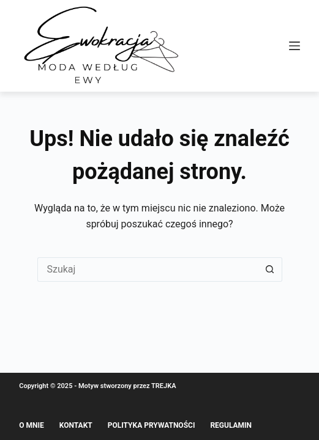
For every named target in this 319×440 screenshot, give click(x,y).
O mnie (31, 425)
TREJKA (163, 386)
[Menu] (294, 45)
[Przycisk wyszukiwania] (270, 269)
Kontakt (75, 425)
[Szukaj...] (147, 269)
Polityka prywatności (151, 425)
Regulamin (231, 425)
